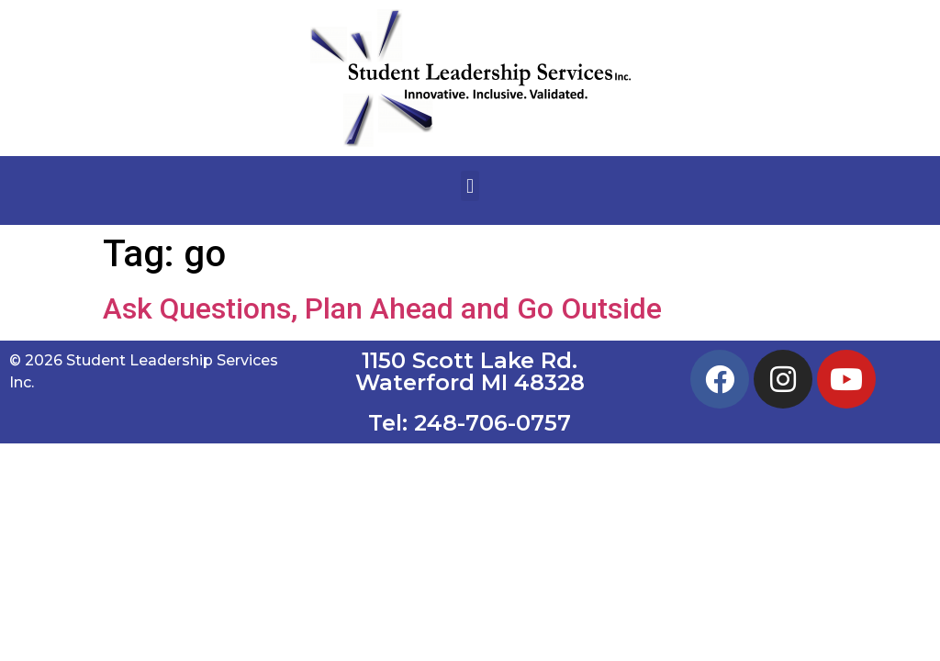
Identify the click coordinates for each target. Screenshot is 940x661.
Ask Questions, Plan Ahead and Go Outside (382, 308)
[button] (469, 186)
